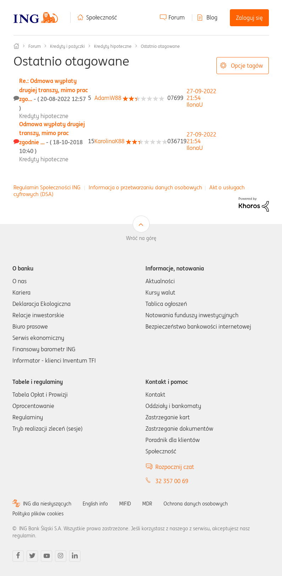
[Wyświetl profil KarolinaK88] (109, 141)
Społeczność (101, 17)
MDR (147, 503)
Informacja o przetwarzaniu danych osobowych (145, 187)
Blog (211, 17)
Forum (176, 17)
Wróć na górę (141, 238)
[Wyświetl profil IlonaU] (195, 104)
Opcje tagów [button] (247, 65)
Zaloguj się (249, 17)
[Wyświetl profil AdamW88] (107, 97)
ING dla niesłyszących (47, 503)
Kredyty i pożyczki (67, 46)
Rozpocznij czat (174, 466)
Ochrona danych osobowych (196, 503)
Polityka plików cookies (37, 513)
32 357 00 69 (171, 481)
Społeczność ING (16, 46)
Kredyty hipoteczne (113, 46)
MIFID (125, 503)
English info (95, 503)
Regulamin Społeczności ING (47, 187)
